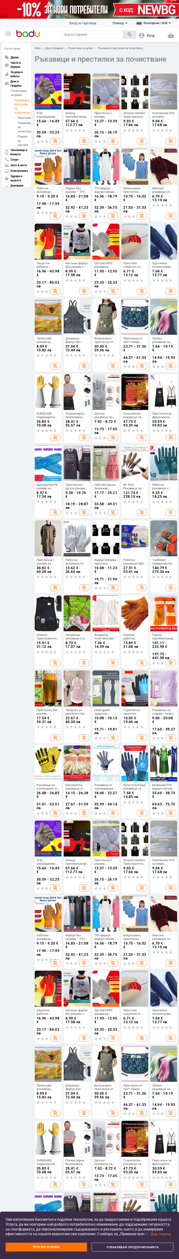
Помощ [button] (120, 23)
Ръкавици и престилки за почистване (21, 106)
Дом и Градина (54, 48)
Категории (12, 48)
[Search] (92, 35)
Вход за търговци (82, 23)
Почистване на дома (19, 93)
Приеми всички (46, 1247)
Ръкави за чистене (23, 141)
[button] (8, 33)
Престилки (23, 118)
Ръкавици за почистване (23, 127)
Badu (38, 48)
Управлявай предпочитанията (133, 1247)
